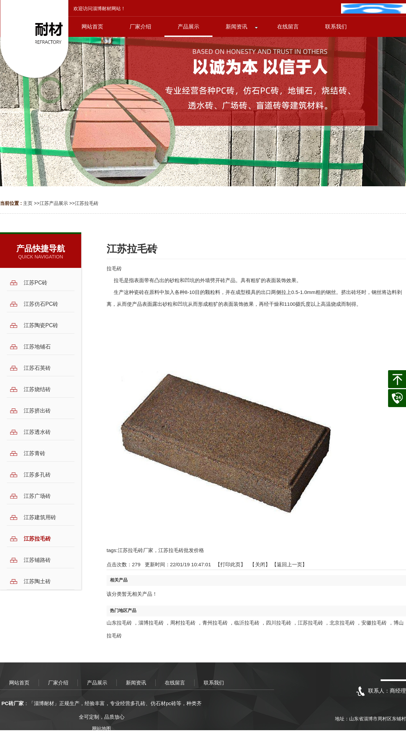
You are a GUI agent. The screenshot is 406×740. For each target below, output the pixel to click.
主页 (27, 203)
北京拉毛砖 (342, 623)
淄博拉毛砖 (151, 623)
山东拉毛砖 (119, 623)
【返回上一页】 (289, 564)
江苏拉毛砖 (86, 203)
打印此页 (230, 564)
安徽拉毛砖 (374, 623)
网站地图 (101, 728)
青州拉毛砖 (215, 623)
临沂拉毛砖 (247, 623)
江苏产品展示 (54, 203)
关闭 (260, 564)
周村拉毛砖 (183, 623)
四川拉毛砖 (278, 623)
